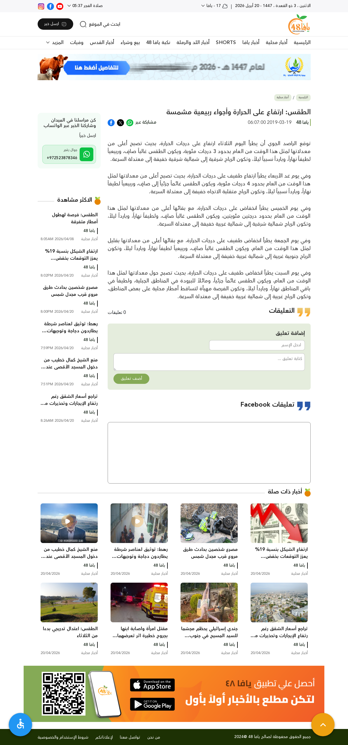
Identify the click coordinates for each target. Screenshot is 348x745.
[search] (100, 24)
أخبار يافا (250, 42)
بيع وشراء (130, 42)
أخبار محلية (276, 42)
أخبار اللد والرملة (192, 42)
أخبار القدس (102, 42)
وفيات (76, 42)
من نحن (153, 737)
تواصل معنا (130, 737)
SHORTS (226, 42)
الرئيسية (302, 42)
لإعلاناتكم (104, 737)
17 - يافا (216, 6)
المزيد (57, 42)
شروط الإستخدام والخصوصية (63, 737)
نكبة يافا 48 (158, 42)
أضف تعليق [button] (131, 378)
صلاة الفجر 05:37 (87, 6)
